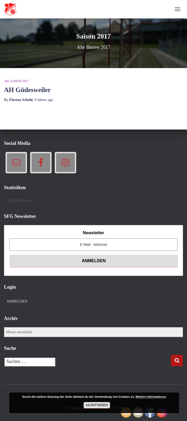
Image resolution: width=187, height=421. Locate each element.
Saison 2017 (19, 81)
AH (6, 81)
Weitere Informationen (150, 396)
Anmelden (17, 301)
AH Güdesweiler (27, 89)
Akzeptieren (96, 405)
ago (43, 100)
